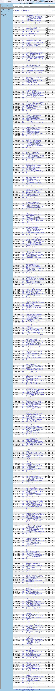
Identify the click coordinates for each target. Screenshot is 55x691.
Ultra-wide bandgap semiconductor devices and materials (33, 416)
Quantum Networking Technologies (33, 320)
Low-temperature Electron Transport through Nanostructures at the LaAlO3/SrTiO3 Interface (33, 261)
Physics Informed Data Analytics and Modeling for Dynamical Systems (34, 670)
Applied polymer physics (31, 487)
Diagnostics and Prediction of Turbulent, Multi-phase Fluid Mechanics (34, 523)
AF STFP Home (4, 17)
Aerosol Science (29, 327)
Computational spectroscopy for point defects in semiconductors (34, 173)
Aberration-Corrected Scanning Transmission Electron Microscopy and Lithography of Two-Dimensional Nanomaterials (34, 230)
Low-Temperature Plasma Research (33, 290)
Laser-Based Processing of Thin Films (34, 265)
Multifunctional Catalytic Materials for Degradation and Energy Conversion (34, 505)
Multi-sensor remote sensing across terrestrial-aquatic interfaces (33, 620)
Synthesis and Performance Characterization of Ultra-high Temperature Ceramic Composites (35, 160)
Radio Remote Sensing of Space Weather (35, 621)
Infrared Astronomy (30, 661)
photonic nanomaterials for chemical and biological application (34, 323)
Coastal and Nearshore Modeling (33, 11)
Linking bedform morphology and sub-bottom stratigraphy (34, 15)
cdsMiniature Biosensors (31, 579)
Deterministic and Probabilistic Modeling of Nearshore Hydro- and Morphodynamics (35, 57)
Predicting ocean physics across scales (34, 46)
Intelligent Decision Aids (31, 467)
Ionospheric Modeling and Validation (34, 109)
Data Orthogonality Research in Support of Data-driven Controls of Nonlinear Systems (35, 156)
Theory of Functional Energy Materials (34, 238)
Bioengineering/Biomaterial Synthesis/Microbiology (32, 578)
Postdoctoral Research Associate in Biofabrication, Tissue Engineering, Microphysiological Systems (33, 517)
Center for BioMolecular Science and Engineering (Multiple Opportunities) (34, 597)
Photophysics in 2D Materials (32, 406)
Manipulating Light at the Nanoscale (33, 401)
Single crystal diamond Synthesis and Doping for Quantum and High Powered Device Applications (34, 478)
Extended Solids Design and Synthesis (34, 528)
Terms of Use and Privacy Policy (27, 690)
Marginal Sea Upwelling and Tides (33, 40)
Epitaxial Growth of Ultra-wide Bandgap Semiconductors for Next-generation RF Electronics (34, 369)
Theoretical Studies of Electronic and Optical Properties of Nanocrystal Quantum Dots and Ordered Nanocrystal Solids (35, 274)
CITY (46, 10)
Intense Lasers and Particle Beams (33, 287)
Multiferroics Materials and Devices (33, 222)
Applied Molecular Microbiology (32, 592)
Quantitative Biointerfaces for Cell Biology (35, 194)
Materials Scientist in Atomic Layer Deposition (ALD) (33, 405)
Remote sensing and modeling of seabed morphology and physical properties (35, 604)
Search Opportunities (6, 9)
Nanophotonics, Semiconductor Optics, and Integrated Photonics (34, 339)
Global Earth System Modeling (32, 91)
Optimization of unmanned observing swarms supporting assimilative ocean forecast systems (34, 50)
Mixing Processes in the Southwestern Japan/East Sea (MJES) (34, 55)
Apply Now (3, 14)
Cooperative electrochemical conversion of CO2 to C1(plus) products (35, 471)
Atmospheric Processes (31, 108)
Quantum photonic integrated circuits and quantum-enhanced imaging (35, 393)
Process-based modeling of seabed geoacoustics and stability (33, 28)
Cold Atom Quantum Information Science (35, 332)
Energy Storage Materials (31, 503)
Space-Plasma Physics (31, 297)
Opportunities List (5, 7)
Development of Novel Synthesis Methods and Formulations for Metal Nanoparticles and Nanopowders (35, 535)
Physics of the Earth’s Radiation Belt (34, 289)
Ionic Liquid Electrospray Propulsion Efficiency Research (33, 166)
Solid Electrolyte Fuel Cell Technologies (34, 500)
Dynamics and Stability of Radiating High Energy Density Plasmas (34, 294)
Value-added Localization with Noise (34, 668)
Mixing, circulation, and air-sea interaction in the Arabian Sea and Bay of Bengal (35, 53)
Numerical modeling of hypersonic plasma (35, 278)
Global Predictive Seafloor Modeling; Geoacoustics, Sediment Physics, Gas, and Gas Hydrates (34, 80)
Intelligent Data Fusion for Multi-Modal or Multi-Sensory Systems (34, 539)
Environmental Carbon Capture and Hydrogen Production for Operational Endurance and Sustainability (34, 189)
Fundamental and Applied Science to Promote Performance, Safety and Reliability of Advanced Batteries (34, 526)
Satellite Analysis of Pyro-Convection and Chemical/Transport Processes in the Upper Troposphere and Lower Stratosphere (35, 642)
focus (53, 5)
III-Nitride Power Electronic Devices (33, 365)
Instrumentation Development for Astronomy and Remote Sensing (33, 656)
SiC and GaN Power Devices (32, 440)
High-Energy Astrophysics (31, 148)
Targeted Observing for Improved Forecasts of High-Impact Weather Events (35, 102)
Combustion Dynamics (31, 359)
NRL (2, 6)
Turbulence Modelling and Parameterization (31, 25)
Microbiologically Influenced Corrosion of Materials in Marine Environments (34, 65)
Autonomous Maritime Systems (32, 664)
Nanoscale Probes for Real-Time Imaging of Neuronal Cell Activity (35, 600)
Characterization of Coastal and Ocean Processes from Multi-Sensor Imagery (34, 608)
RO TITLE (28, 10)
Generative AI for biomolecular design (34, 571)
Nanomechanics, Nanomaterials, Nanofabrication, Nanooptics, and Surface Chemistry (35, 684)
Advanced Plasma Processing (32, 291)
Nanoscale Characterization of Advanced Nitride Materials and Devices (34, 202)
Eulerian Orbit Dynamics (31, 169)
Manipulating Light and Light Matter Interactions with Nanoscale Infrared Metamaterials (33, 408)
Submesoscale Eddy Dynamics (32, 31)
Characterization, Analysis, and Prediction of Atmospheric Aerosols (35, 105)
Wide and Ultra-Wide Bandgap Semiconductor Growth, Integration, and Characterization (34, 383)
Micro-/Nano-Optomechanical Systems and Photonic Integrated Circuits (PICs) (34, 334)
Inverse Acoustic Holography (32, 665)
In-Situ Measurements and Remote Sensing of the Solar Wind (33, 128)
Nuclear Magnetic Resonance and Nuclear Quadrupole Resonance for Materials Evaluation (35, 549)
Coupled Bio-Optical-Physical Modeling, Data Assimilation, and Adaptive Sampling (35, 73)
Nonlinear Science (30, 304)
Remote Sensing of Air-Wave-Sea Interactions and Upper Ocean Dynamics (34, 623)
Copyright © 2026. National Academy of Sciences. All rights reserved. (27, 689)
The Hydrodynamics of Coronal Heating (34, 133)
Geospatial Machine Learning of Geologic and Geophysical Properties (35, 45)
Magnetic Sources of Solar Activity (33, 134)
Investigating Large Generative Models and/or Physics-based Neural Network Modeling (34, 458)
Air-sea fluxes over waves (31, 33)
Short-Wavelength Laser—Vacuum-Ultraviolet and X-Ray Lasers (33, 317)
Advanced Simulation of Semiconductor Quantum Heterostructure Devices (34, 343)
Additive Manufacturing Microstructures (34, 254)
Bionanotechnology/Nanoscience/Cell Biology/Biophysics (34, 581)
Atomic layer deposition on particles (33, 385)
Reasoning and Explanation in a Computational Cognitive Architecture (34, 465)
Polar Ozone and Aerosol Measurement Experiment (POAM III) (34, 650)
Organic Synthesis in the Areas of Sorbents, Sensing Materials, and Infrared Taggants (35, 250)
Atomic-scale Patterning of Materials (33, 191)
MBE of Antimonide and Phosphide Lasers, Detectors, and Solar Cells (35, 336)
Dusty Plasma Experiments (32, 288)
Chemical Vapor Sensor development (34, 452)
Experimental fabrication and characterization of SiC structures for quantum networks (34, 399)
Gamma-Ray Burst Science (32, 152)
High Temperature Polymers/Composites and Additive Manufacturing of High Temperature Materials (34, 520)
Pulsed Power (29, 310)
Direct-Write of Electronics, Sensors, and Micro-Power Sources (34, 247)
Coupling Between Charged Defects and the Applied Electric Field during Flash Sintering (34, 244)
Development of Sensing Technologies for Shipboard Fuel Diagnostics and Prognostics (35, 556)
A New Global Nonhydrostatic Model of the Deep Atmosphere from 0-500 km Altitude (35, 125)
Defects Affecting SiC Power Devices (34, 444)
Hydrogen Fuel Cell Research (32, 475)
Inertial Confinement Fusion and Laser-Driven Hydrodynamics (34, 296)
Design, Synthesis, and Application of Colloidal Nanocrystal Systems (34, 329)
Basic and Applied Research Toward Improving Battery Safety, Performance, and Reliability (34, 489)
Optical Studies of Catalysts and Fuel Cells (35, 554)
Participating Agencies (6, 4)
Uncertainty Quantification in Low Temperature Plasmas (33, 283)
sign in (50, 5)
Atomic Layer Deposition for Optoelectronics (32, 379)
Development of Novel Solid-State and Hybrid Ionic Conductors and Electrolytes (34, 513)
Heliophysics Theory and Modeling (33, 115)
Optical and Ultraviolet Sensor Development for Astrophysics (32, 117)
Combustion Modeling (30, 559)
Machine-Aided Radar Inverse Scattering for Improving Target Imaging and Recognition (34, 348)
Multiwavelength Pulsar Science (33, 118)
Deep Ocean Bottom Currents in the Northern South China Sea (33, 39)
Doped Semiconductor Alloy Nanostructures (32, 196)
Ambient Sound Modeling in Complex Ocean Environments (34, 667)
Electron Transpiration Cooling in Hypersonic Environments (33, 168)
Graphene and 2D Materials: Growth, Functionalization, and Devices (34, 435)
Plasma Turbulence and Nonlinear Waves (35, 281)
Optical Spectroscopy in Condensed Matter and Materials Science (35, 264)
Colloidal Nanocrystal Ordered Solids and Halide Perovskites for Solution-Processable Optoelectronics (35, 390)
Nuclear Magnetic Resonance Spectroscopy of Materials (32, 552)
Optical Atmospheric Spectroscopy (33, 140)
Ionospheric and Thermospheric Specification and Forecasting (33, 132)
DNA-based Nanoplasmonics (32, 591)
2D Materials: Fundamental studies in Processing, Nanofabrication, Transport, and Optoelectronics (34, 438)
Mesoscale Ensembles (31, 97)
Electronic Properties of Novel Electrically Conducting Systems (35, 269)
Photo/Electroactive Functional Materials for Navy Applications (34, 495)
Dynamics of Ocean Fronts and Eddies (34, 68)
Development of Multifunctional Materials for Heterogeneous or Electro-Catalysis (34, 502)
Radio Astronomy (29, 659)
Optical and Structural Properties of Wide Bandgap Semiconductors (35, 448)
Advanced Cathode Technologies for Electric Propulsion (34, 158)
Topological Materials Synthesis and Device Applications (33, 215)
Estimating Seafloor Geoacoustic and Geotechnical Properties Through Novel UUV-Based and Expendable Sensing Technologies (34, 18)
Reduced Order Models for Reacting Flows (35, 350)
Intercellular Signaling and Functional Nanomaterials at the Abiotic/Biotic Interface (34, 594)
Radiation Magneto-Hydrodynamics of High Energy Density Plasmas (34, 315)
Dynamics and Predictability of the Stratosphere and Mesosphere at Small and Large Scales (34, 145)
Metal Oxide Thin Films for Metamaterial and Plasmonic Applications (34, 227)
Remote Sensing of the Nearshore (33, 20)
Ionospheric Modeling (30, 121)
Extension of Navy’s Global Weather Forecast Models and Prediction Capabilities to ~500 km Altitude (33, 142)
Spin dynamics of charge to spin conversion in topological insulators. (33, 217)
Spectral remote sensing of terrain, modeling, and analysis (33, 635)
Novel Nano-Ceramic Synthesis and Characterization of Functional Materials (34, 171)
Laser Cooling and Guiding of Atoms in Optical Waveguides (34, 341)
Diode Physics (29, 309)
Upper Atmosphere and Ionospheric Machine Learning (33, 606)
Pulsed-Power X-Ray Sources (32, 312)
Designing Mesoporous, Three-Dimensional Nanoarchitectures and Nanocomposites (33, 543)
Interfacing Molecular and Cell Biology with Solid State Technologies (35, 256)
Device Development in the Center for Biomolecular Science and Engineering (34, 576)
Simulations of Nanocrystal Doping (33, 237)
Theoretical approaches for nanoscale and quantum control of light (35, 364)
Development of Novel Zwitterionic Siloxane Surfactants (33, 469)
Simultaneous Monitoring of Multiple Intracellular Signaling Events (33, 602)
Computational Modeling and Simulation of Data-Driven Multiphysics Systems (35, 242)
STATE (53, 10)
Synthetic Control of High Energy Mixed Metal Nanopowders (34, 485)
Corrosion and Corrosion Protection (33, 558)
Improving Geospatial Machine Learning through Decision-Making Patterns (34, 23)
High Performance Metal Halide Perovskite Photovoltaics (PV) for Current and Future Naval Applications (35, 395)
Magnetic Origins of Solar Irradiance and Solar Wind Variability (34, 114)
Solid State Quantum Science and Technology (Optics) (33, 425)
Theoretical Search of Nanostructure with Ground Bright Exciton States (35, 219)
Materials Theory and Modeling (32, 476)
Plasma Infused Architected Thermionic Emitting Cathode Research (34, 164)
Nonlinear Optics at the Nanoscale (33, 537)
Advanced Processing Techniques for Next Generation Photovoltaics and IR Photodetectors (35, 430)
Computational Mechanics (31, 197)
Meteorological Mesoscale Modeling (33, 106)
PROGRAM (23, 10)
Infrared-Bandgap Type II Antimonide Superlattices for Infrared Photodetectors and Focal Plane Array (34, 442)
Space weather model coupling (32, 614)
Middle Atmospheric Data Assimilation (34, 639)
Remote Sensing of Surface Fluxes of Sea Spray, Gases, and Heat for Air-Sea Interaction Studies (35, 632)
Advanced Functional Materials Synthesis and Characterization (35, 176)
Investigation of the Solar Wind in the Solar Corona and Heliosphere (35, 123)
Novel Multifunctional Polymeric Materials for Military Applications (35, 530)
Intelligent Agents (29, 463)
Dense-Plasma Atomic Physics (32, 313)
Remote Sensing (29, 653)
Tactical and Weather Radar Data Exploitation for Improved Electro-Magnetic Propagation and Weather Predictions (35, 95)
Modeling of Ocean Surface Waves (33, 84)
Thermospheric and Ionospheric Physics (34, 147)
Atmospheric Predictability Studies (33, 103)
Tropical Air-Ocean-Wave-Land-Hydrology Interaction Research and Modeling (35, 93)
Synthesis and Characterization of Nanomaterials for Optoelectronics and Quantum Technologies (34, 427)
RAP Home (3, 15)
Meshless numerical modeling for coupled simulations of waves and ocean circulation (35, 62)
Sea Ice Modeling (29, 29)
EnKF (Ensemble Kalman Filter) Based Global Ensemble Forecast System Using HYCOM (35, 59)
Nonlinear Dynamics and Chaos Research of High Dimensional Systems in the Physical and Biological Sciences (35, 300)
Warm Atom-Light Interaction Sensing (34, 321)
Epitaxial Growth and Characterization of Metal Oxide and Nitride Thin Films (34, 420)
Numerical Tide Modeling (31, 82)
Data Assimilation (29, 107)
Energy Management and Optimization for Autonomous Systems (35, 515)
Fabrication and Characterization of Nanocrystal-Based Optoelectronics (33, 361)
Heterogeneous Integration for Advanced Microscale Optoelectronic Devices (34, 403)
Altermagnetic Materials (31, 179)
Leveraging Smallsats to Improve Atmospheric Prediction (33, 90)
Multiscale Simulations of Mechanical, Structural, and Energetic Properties (34, 240)
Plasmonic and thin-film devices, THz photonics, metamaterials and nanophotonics (34, 209)
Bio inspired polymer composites (33, 496)
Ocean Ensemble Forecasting (32, 66)
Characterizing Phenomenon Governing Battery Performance (34, 492)
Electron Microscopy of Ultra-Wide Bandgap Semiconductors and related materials (34, 183)
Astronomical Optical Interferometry (33, 654)
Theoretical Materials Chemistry (33, 553)
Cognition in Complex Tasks (32, 466)
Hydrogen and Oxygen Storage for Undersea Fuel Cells (33, 679)
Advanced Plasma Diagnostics (32, 292)
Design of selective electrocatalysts (33, 493)
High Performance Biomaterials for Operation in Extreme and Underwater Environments (34, 507)
